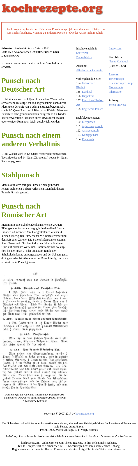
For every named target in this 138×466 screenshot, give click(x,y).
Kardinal (87, 91)
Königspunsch (90, 134)
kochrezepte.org (84, 413)
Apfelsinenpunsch (92, 126)
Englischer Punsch (92, 108)
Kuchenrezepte (117, 83)
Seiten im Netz (117, 104)
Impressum (115, 48)
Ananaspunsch (90, 130)
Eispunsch (88, 139)
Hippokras (88, 96)
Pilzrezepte (115, 91)
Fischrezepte (116, 87)
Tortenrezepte (117, 78)
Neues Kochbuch (118, 61)
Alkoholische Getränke (89, 70)
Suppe (130, 83)
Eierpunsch (88, 121)
